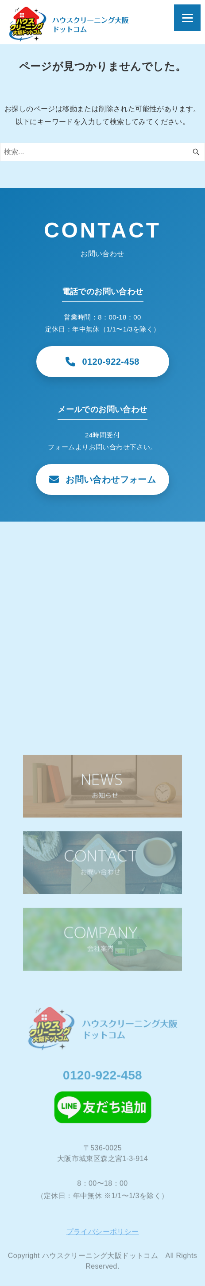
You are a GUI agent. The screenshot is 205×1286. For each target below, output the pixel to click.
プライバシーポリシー (102, 1234)
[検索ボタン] (196, 152)
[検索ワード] (102, 152)
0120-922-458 (102, 1077)
